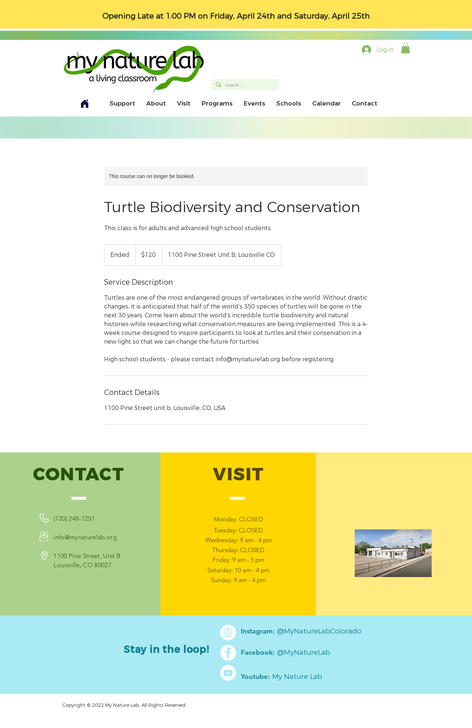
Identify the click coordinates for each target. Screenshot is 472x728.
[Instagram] (228, 632)
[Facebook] (228, 653)
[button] (405, 48)
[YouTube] (228, 673)
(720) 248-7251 (74, 518)
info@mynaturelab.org (85, 537)
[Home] (84, 103)
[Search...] (244, 85)
